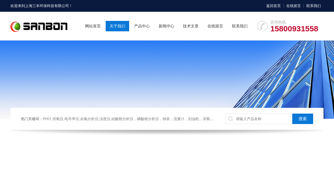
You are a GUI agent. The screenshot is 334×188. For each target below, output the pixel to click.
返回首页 (273, 6)
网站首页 (93, 26)
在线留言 (293, 6)
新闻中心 (166, 26)
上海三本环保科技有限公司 (47, 6)
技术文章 (191, 26)
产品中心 (142, 26)
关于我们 (117, 26)
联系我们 (313, 6)
